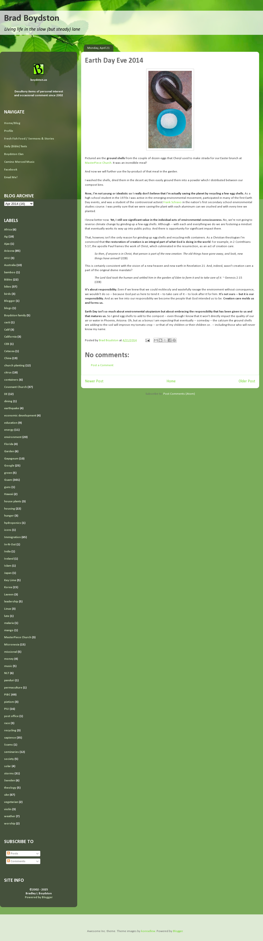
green (8, 472)
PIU (6, 709)
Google (9, 465)
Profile (8, 131)
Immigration (12, 537)
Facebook (10, 169)
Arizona (9, 250)
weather (9, 816)
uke (6, 794)
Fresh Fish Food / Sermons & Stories (29, 138)
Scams (8, 744)
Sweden (9, 780)
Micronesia (11, 644)
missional (10, 651)
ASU (7, 258)
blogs (8, 308)
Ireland (9, 558)
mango (9, 630)
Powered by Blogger (39, 897)
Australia (10, 265)
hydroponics (12, 523)
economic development (20, 415)
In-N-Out (10, 544)
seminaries (11, 752)
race (7, 723)
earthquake (11, 408)
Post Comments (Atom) (179, 393)
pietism (9, 702)
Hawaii (8, 494)
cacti (7, 322)
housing (9, 508)
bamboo (9, 272)
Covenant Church (15, 387)
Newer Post (94, 381)
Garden (9, 451)
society (9, 759)
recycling (10, 730)
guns (7, 487)
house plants (12, 501)
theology (10, 787)
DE (5, 394)
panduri (9, 680)
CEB (6, 344)
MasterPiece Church (98, 162)
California (10, 336)
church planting (14, 365)
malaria (9, 623)
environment (12, 437)
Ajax (7, 243)
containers (11, 379)
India (7, 551)
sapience (10, 737)
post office (11, 716)
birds (7, 294)
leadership (11, 601)
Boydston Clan (13, 154)
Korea (8, 587)
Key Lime (10, 580)
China (7, 358)
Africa (8, 229)
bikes (7, 286)
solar (7, 766)
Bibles (8, 279)
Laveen (9, 594)
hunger (9, 515)
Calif (7, 329)
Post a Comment (102, 365)
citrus (8, 372)
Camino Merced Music (19, 161)
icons (7, 530)
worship (9, 823)
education (10, 422)
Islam (7, 565)
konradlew (148, 931)
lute (6, 616)
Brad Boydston (31, 18)
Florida (8, 444)
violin (7, 809)
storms (9, 773)
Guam (8, 480)
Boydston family (15, 315)
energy (9, 429)
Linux (7, 608)
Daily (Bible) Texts (15, 146)
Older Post (247, 381)
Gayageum (11, 458)
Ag (6, 236)
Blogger (9, 301)
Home (171, 381)
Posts (12, 853)
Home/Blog (12, 123)
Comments (16, 861)
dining (8, 401)
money (9, 658)
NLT (6, 673)
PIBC (7, 694)
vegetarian (11, 802)
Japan (8, 573)
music (8, 666)
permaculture (13, 687)
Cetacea (9, 351)
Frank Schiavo (172, 202)
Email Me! (11, 177)
